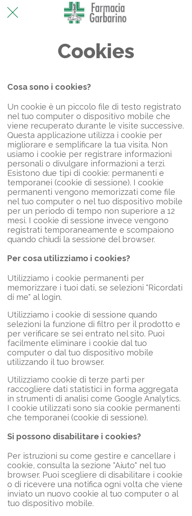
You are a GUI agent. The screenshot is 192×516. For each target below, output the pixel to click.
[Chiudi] (12, 12)
